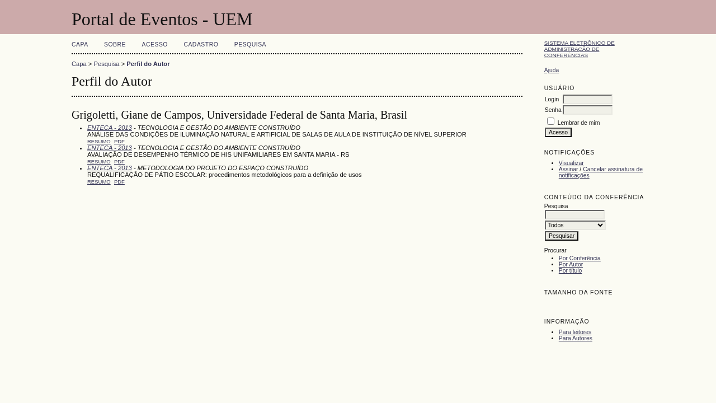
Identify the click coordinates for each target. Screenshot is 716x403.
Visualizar (571, 163)
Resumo (99, 141)
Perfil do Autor (147, 63)
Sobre (115, 44)
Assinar (568, 169)
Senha (553, 110)
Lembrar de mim (579, 123)
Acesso (155, 44)
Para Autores (575, 338)
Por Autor (571, 264)
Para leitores (575, 332)
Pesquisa (250, 44)
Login (552, 99)
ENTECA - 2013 (109, 127)
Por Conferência (580, 258)
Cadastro (200, 44)
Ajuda (551, 70)
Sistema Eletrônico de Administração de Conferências (579, 49)
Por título (570, 271)
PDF (119, 141)
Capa (80, 44)
